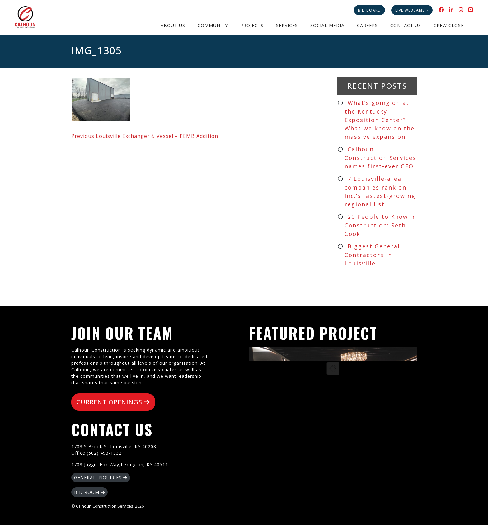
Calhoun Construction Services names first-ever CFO (380, 157)
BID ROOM (89, 492)
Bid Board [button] (369, 10)
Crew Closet (450, 25)
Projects (252, 25)
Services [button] (287, 25)
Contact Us (405, 25)
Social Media (327, 25)
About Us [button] (173, 25)
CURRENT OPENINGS (113, 402)
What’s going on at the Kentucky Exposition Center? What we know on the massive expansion (380, 119)
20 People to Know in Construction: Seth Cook (380, 225)
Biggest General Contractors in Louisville (372, 254)
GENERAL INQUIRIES (100, 477)
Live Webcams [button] (410, 10)
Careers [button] (367, 25)
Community (213, 25)
